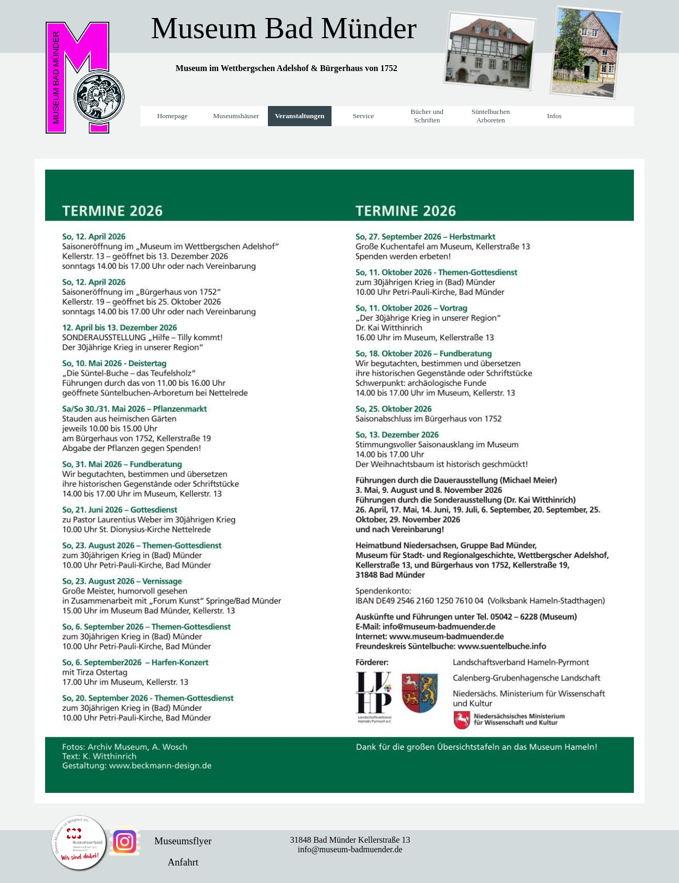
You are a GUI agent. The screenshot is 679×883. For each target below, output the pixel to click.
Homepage (172, 116)
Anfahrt (183, 862)
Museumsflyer (183, 840)
